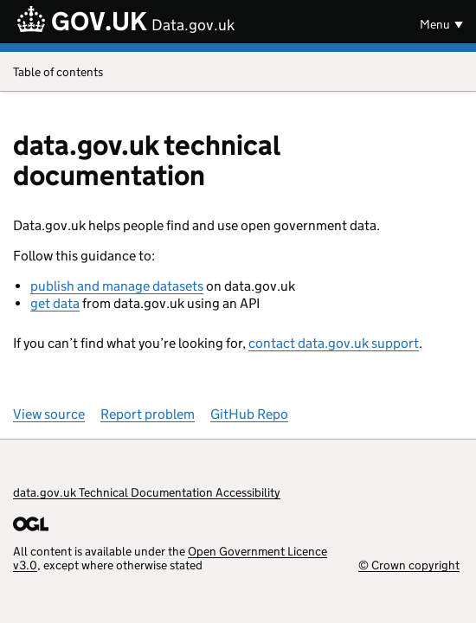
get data (55, 303)
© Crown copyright (409, 564)
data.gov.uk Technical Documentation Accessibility (146, 492)
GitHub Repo (249, 414)
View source (49, 414)
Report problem (147, 414)
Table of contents (238, 73)
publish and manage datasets (116, 286)
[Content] (238, 356)
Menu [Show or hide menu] (435, 24)
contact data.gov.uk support (333, 343)
